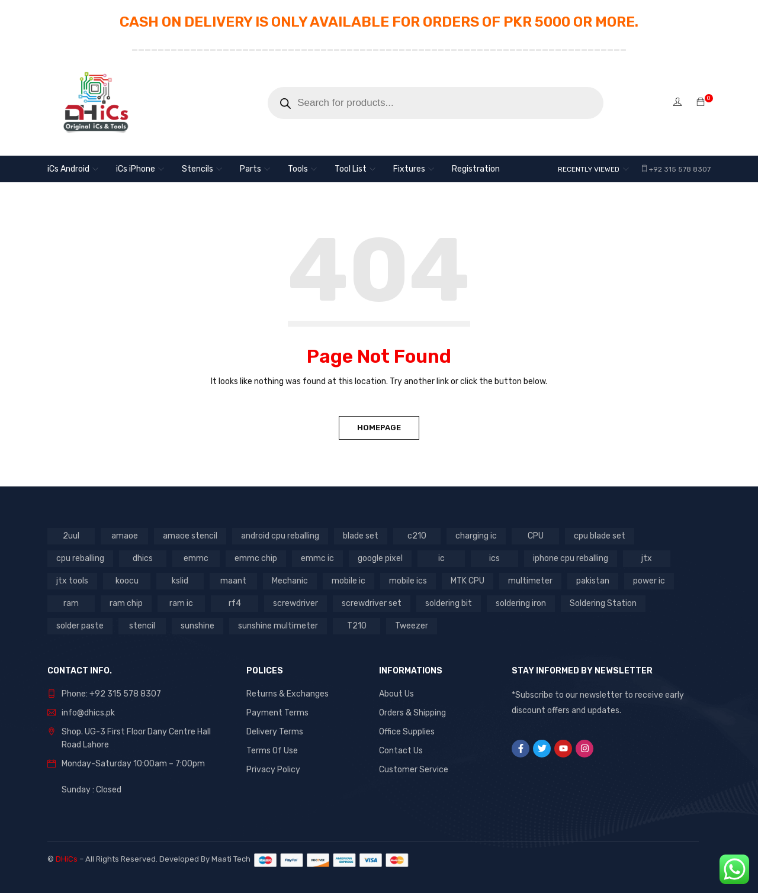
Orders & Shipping (412, 713)
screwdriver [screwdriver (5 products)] (295, 603)
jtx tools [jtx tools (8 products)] (72, 581)
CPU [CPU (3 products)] (536, 536)
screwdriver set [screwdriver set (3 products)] (372, 603)
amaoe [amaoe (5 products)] (124, 536)
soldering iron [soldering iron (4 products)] (521, 603)
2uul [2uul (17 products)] (71, 536)
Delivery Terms (274, 732)
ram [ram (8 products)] (71, 603)
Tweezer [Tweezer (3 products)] (411, 626)
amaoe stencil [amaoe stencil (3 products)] (190, 536)
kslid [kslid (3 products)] (180, 581)
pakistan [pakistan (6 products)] (592, 581)
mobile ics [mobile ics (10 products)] (408, 581)
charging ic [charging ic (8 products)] (476, 536)
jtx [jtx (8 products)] (646, 558)
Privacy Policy (273, 770)
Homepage (379, 427)
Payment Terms (277, 713)
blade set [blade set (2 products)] (360, 536)
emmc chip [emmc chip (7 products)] (256, 558)
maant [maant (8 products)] (233, 581)
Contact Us (401, 751)
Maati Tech (232, 859)
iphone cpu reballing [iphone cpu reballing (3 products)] (570, 558)
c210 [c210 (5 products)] (416, 536)
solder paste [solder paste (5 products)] (80, 626)
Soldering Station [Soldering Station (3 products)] (603, 603)
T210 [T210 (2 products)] (357, 626)
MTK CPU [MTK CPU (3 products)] (467, 581)
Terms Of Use (272, 751)
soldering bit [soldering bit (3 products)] (448, 603)
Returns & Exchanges (287, 694)
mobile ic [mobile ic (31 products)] (348, 581)
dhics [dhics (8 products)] (143, 558)
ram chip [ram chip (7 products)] (126, 603)
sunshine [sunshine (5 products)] (197, 626)
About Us (396, 694)
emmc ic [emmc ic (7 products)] (317, 558)
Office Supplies (407, 732)
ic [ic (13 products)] (441, 558)
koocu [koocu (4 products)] (127, 581)
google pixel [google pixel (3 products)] (380, 558)
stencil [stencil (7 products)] (142, 626)
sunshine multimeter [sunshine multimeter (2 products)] (278, 626)
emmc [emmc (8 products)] (196, 558)
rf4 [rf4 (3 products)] (235, 603)
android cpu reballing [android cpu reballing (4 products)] (280, 536)
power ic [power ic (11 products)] (649, 581)
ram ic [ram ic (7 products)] (181, 603)
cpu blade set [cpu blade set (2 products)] (599, 536)
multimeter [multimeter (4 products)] (530, 581)
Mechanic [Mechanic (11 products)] (290, 581)
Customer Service (413, 770)
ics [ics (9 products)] (494, 558)
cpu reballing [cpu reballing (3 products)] (80, 558)
